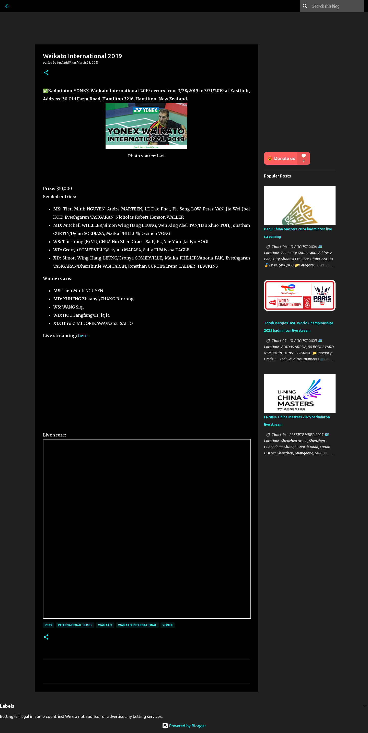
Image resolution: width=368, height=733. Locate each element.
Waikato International (137, 625)
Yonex (168, 625)
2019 (48, 625)
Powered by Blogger (184, 726)
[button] (46, 72)
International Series (75, 625)
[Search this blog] (337, 6)
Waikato (105, 625)
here (82, 335)
